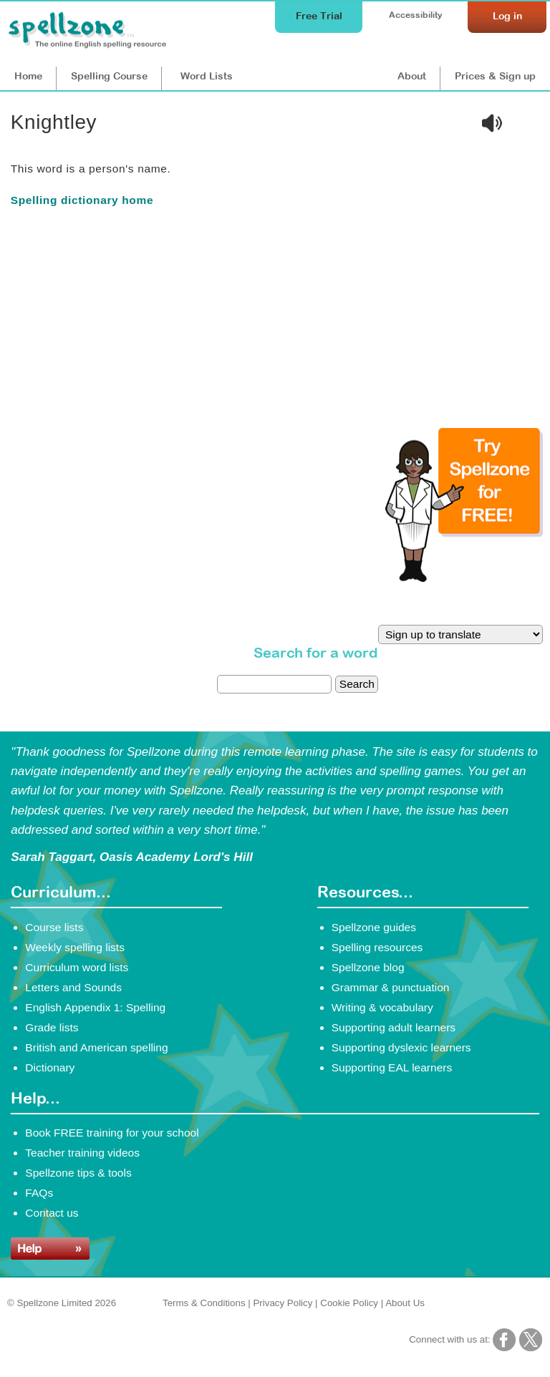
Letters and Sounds (73, 987)
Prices (495, 76)
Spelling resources (377, 947)
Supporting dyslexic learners (401, 1047)
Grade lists (51, 1027)
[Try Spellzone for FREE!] (464, 578)
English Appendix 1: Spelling (95, 1007)
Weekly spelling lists (75, 947)
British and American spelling (96, 1047)
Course (109, 76)
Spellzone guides (374, 927)
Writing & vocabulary (382, 1007)
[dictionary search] (274, 684)
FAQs (39, 1193)
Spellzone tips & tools (78, 1173)
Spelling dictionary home (82, 200)
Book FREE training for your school (111, 1133)
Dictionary (49, 1067)
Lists (206, 76)
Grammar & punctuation (391, 987)
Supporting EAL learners (392, 1067)
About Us (405, 1303)
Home (28, 76)
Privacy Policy (282, 1303)
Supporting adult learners (393, 1027)
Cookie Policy (349, 1303)
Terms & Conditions (204, 1303)
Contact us (51, 1213)
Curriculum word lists (76, 967)
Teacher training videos (82, 1153)
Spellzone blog (368, 967)
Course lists (54, 927)
